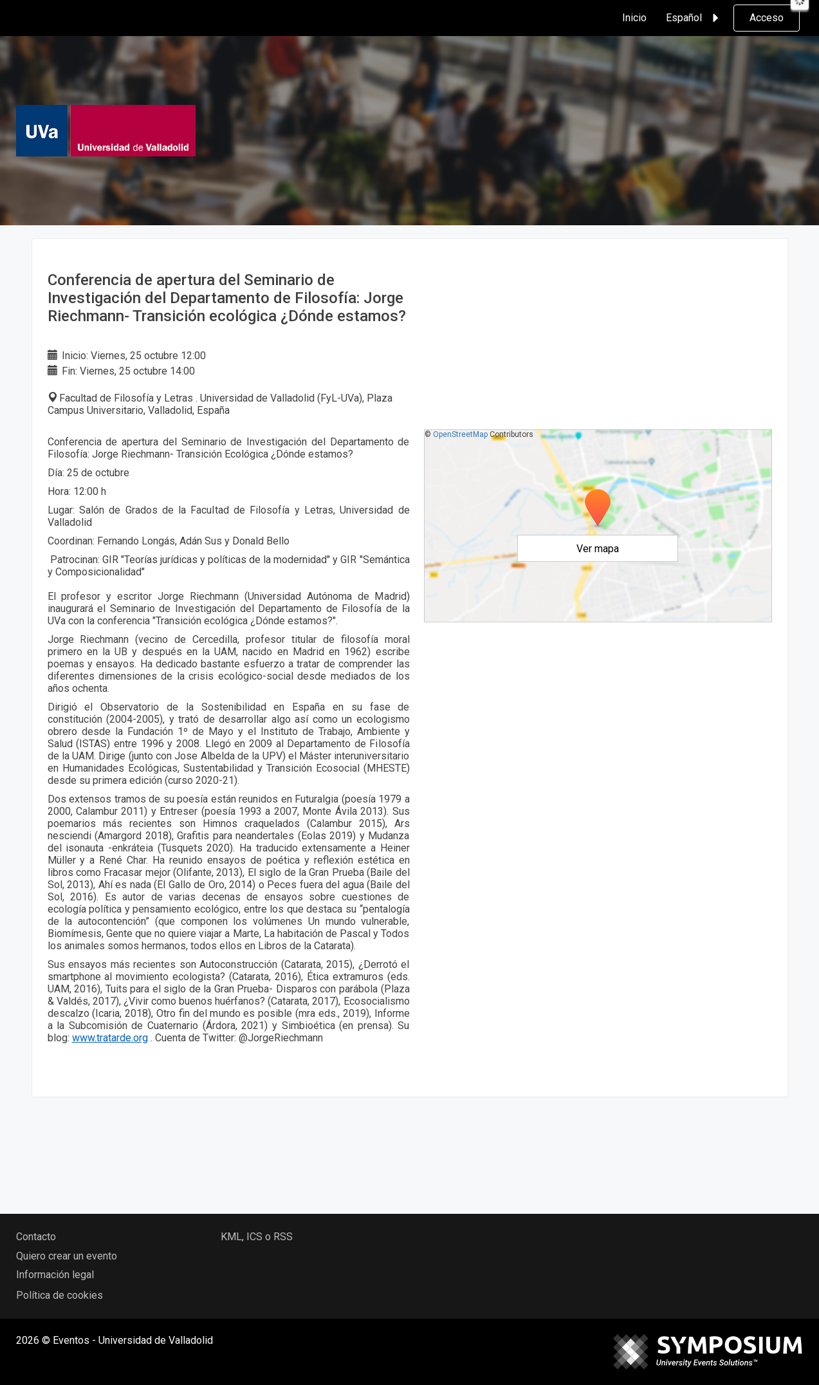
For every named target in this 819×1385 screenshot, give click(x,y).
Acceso (767, 18)
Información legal (55, 1275)
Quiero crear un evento (66, 1256)
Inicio (634, 18)
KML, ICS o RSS (257, 1237)
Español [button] (694, 18)
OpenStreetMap (460, 434)
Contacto (36, 1237)
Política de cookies (59, 1295)
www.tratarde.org (110, 1038)
